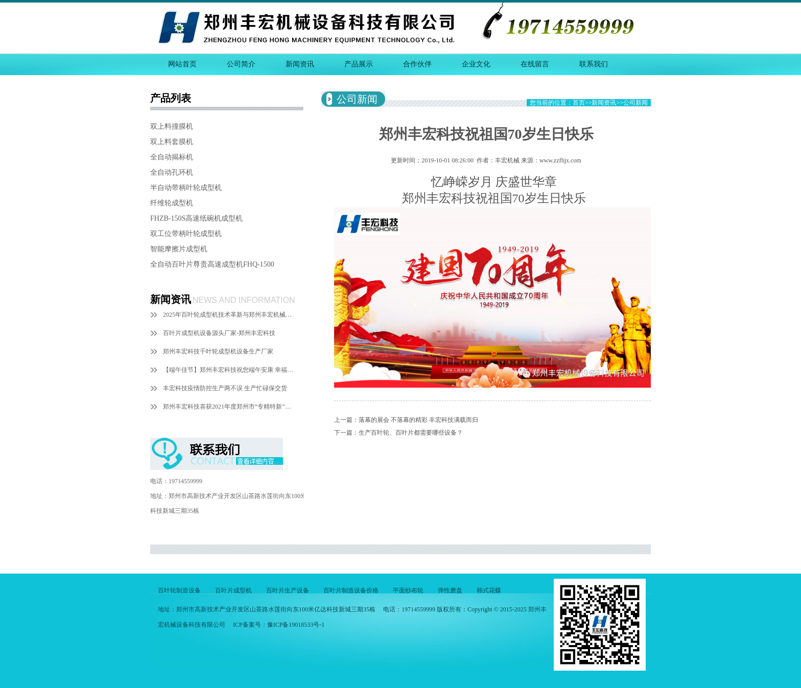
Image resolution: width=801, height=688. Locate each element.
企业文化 (476, 64)
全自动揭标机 (171, 157)
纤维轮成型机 (171, 203)
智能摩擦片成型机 (178, 249)
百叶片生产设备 (287, 590)
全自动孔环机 (171, 172)
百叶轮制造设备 (179, 590)
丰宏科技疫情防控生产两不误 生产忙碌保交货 (225, 388)
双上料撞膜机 (171, 126)
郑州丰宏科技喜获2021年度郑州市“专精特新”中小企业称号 (229, 406)
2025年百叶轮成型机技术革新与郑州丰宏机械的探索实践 (229, 314)
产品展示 (358, 64)
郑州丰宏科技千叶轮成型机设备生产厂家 (218, 351)
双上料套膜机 (171, 142)
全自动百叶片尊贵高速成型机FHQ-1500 (212, 264)
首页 (579, 102)
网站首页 (182, 64)
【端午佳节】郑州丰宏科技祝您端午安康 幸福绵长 (229, 369)
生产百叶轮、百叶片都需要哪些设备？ (411, 432)
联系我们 (593, 64)
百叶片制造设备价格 (351, 590)
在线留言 (535, 64)
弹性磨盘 (450, 590)
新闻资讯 (300, 64)
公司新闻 (635, 102)
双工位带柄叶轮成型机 (186, 234)
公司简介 (241, 64)
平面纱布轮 (408, 590)
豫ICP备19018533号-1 (296, 624)
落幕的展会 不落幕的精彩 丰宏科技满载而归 (418, 419)
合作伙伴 (417, 64)
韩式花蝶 (489, 590)
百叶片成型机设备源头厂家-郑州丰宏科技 (219, 333)
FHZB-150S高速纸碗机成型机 (196, 218)
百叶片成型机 (233, 590)
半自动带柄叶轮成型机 (186, 188)
